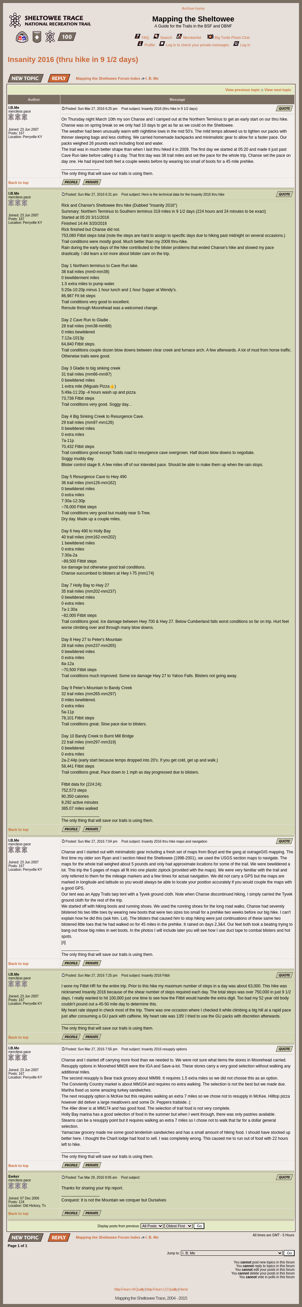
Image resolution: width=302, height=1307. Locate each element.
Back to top (18, 183)
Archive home (193, 8)
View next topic (277, 90)
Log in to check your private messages (194, 45)
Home (183, 1289)
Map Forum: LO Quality (161, 1289)
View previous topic (242, 90)
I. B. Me (152, 78)
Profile (146, 45)
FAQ (142, 38)
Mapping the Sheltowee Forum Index (108, 78)
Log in (241, 45)
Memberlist (188, 38)
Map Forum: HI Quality (129, 1289)
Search (162, 38)
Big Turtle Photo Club (228, 38)
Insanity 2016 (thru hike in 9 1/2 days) (73, 59)
